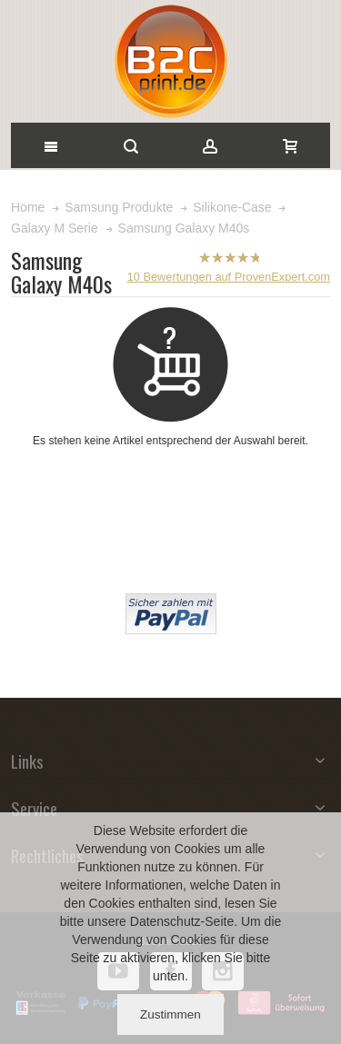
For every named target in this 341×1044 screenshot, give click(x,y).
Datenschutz (165, 921)
